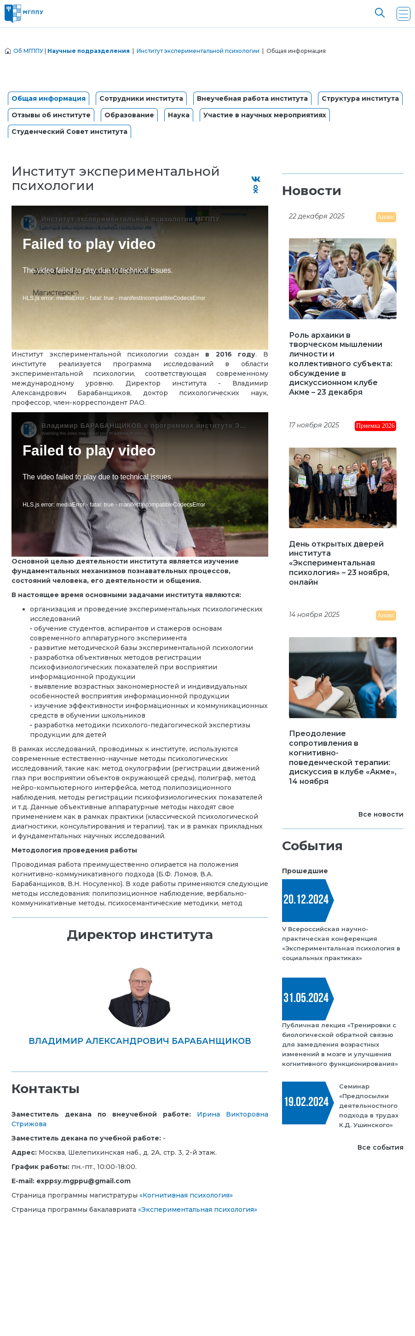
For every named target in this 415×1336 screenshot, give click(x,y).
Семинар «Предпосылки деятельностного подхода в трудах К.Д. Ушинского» (368, 1106)
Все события (380, 1147)
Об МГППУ (28, 50)
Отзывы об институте (51, 115)
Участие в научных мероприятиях (264, 115)
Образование (129, 115)
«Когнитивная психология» (186, 1195)
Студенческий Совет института (69, 131)
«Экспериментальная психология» (197, 1209)
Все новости (380, 814)
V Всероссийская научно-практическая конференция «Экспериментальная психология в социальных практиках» (341, 943)
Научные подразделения (88, 50)
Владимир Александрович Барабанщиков (140, 1041)
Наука (179, 115)
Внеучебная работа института (252, 98)
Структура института (360, 98)
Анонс (386, 216)
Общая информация (49, 98)
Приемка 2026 (375, 425)
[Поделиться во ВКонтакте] (255, 179)
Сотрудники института (141, 98)
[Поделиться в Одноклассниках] (255, 190)
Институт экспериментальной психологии (198, 50)
